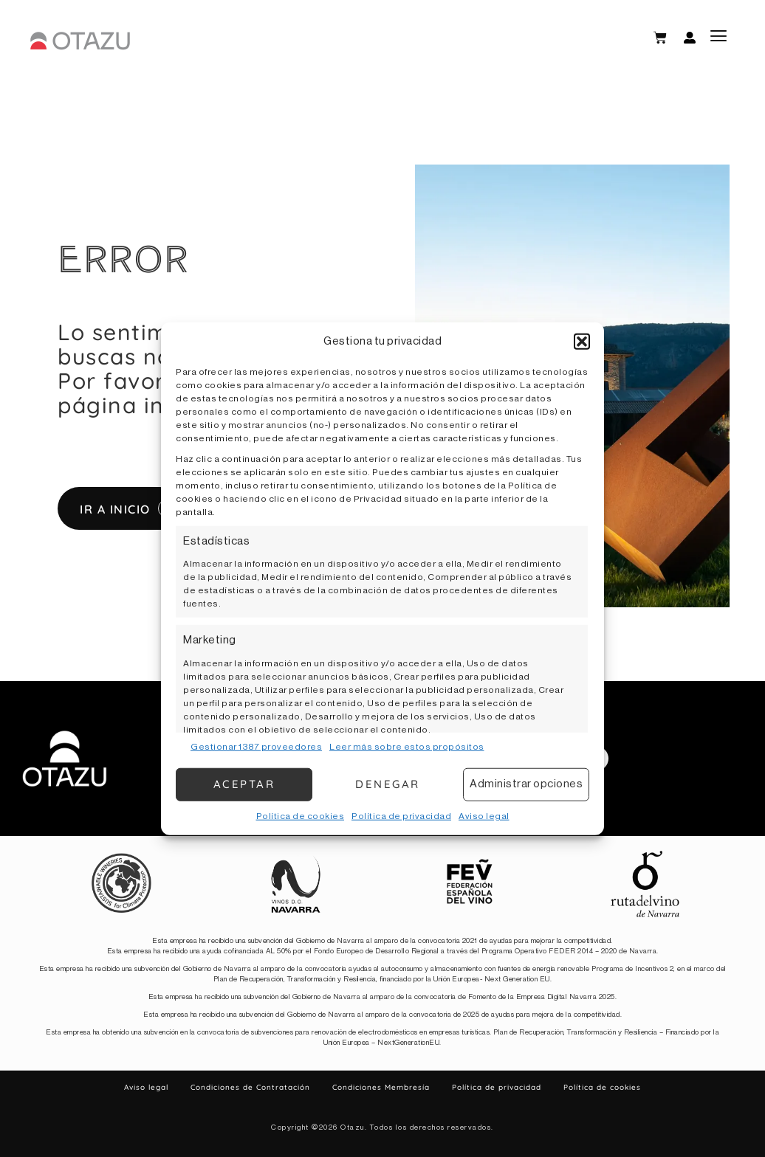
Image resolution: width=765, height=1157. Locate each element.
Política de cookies (300, 815)
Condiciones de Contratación (250, 1087)
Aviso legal (484, 815)
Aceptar (244, 784)
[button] (581, 341)
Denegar (387, 784)
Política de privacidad (401, 815)
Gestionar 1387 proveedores (256, 746)
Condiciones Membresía (381, 1087)
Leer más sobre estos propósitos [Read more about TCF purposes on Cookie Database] (406, 746)
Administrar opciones (526, 784)
